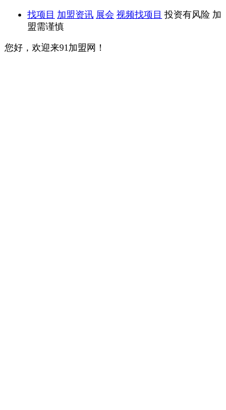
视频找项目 (139, 14)
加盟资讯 (75, 14)
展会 (105, 14)
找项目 (41, 14)
